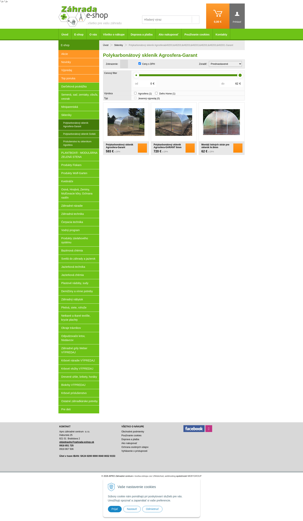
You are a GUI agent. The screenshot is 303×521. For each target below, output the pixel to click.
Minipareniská (69, 106)
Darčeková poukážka (74, 86)
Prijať (115, 509)
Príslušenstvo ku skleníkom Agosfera (77, 143)
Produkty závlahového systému (74, 240)
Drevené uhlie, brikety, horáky (79, 376)
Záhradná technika (72, 213)
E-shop (78, 34)
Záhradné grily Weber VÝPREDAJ (74, 350)
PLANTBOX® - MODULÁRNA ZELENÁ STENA (79, 154)
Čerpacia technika (72, 222)
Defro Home (167, 93)
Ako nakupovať (168, 34)
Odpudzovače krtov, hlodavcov (73, 338)
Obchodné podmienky (132, 431)
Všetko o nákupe (114, 34)
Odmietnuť (152, 509)
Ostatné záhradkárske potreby (79, 401)
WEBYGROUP (195, 476)
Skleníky (66, 115)
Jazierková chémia (72, 274)
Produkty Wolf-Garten (74, 173)
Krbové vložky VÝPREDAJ (77, 368)
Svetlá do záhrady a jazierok (78, 258)
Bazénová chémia (72, 250)
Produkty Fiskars (71, 165)
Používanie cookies (196, 34)
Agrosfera (145, 93)
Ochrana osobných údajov (134, 447)
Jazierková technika (73, 266)
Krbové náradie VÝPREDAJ (78, 360)
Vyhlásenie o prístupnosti (134, 451)
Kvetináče (67, 181)
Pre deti (66, 409)
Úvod (65, 34)
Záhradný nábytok (72, 299)
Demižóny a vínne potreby (77, 291)
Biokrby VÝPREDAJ (73, 384)
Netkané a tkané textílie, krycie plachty (75, 317)
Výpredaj (66, 70)
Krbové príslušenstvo (74, 393)
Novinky (66, 62)
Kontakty (221, 34)
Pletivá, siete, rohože (74, 307)
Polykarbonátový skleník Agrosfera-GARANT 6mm (167, 146)
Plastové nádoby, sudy (75, 283)
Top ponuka (68, 78)
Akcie (64, 53)
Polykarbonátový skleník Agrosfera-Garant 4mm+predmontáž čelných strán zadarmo (119, 148)
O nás (93, 34)
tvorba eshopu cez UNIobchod (149, 476)
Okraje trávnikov (71, 327)
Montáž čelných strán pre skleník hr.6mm (215, 146)
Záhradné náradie (72, 205)
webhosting (170, 476)
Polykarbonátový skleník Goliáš (79, 134)
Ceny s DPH (148, 64)
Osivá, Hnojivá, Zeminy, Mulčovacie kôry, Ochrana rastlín (77, 193)
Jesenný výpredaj (149, 98)
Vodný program (70, 230)
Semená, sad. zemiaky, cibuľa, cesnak (79, 96)
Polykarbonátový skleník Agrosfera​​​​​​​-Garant (75, 125)
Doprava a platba (142, 34)
